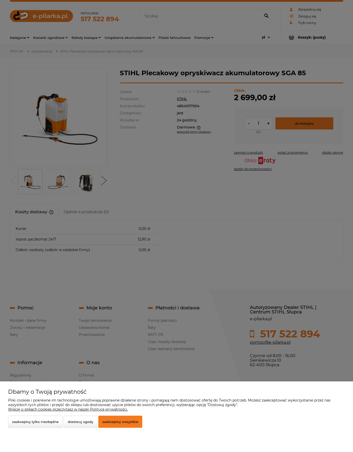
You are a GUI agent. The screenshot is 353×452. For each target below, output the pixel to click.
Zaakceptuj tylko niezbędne (35, 422)
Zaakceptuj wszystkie (120, 422)
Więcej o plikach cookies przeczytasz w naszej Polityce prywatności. (68, 409)
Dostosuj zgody (80, 422)
